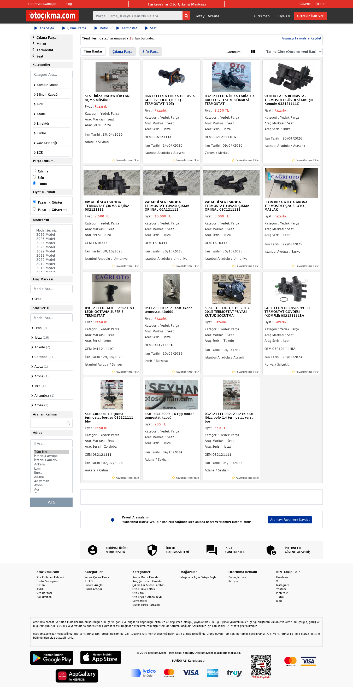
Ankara (51, 464)
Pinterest (282, 592)
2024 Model (51, 243)
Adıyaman (51, 481)
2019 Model (51, 264)
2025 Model (51, 239)
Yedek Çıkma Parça (97, 577)
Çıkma (43, 171)
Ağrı (51, 489)
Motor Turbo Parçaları (146, 604)
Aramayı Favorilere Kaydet (301, 38)
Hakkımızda (44, 596)
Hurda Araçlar (93, 589)
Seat (150, 28)
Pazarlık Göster (50, 202)
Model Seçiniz (51, 230)
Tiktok (280, 596)
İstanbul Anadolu (51, 460)
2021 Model (51, 255)
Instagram (282, 585)
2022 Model (51, 251)
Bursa (51, 473)
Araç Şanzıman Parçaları (147, 581)
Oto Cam (138, 592)
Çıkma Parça (74, 28)
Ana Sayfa (44, 28)
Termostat (126, 28)
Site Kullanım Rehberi (50, 577)
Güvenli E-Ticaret (312, 4)
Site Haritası (44, 592)
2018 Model (51, 268)
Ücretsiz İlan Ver (310, 16)
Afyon (51, 485)
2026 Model (51, 235)
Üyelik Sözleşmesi (48, 581)
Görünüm (233, 52)
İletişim (233, 581)
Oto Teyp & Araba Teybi (147, 596)
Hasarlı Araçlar (94, 585)
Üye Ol (284, 16)
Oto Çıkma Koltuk (143, 589)
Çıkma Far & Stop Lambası (148, 585)
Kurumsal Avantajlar (42, 4)
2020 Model (51, 260)
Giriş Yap (262, 16)
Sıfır (41, 178)
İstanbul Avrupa (51, 456)
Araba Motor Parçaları (146, 577)
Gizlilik (41, 585)
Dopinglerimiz (237, 577)
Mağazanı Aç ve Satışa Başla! (198, 577)
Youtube (281, 589)
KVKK (40, 589)
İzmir (51, 468)
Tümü (42, 184)
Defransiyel (139, 600)
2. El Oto (90, 581)
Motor (101, 28)
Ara (51, 502)
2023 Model (51, 247)
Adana (51, 477)
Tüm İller (51, 452)
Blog (69, 4)
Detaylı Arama (207, 16)
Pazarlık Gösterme (52, 210)
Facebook (282, 577)
